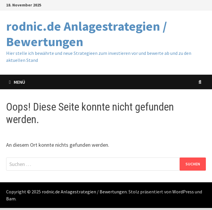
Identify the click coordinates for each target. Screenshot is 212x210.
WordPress (183, 192)
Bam (10, 199)
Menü (17, 82)
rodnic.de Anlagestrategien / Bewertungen (86, 34)
